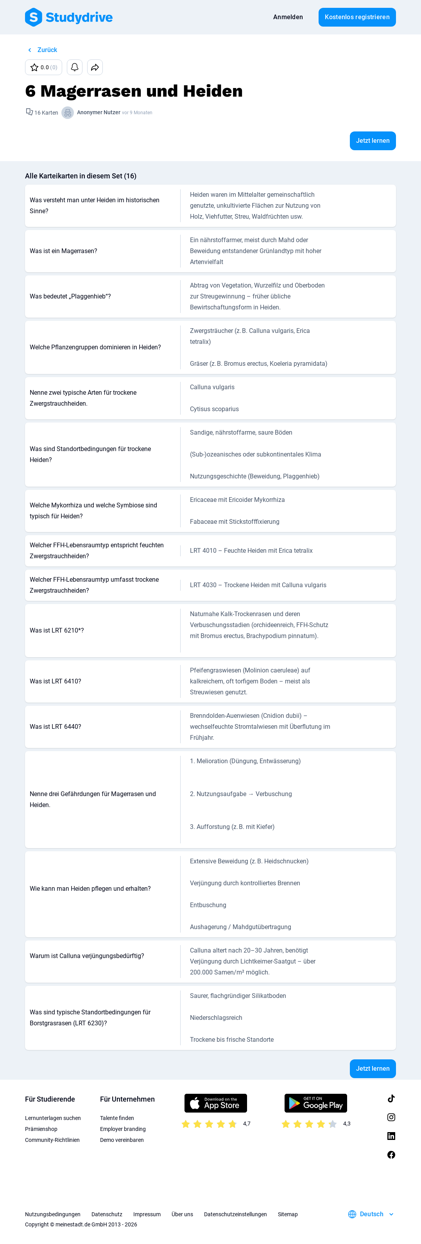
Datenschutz (106, 1214)
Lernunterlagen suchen (53, 1118)
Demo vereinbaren (122, 1140)
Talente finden (117, 1118)
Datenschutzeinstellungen (235, 1214)
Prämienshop (41, 1129)
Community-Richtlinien (52, 1140)
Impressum (147, 1214)
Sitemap (288, 1214)
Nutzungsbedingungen (53, 1214)
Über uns (182, 1214)
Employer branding (123, 1129)
